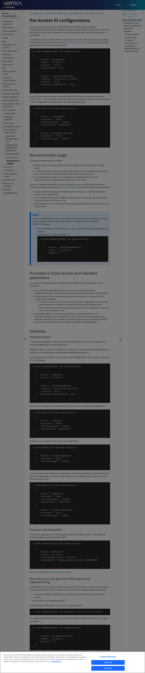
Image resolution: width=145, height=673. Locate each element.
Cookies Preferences (108, 660)
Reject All (108, 666)
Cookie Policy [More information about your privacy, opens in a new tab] (56, 665)
